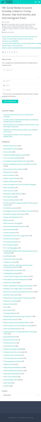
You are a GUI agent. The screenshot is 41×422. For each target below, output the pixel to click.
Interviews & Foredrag (10, 239)
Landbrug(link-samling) (10, 273)
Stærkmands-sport (9, 346)
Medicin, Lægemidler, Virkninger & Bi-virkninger (17, 286)
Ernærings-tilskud (8, 197)
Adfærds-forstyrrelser (9, 24)
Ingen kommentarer (9, 32)
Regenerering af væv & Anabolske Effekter (16, 322)
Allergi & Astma (8, 152)
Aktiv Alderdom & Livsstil (10, 149)
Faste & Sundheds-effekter (11, 200)
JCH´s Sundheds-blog (9, 245)
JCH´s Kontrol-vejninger (10, 242)
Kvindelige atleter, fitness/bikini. (13, 270)
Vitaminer (6, 386)
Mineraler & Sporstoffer (10, 295)
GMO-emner (7, 220)
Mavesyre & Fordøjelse (10, 282)
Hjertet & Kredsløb (9, 229)
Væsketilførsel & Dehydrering (12, 374)
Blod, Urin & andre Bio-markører (13, 169)
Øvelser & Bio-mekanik (10, 319)
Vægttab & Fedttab (9, 364)
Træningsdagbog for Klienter (12, 361)
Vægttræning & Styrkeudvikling (12, 370)
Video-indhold (7, 383)
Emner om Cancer (8, 191)
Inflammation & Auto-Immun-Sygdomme (15, 236)
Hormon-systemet (8, 232)
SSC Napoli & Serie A (9, 343)
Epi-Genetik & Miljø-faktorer (11, 194)
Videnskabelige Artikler (10, 380)
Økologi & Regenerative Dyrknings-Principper (17, 316)
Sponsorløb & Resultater (10, 340)
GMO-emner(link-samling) (11, 223)
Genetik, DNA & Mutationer (11, 217)
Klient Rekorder (8, 256)
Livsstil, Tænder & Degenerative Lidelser (17, 26)
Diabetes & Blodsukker (10, 181)
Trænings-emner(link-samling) (12, 358)
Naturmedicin (7, 310)
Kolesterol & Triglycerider (11, 259)
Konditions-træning (9, 262)
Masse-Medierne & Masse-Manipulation (17, 26)
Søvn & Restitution (9, 337)
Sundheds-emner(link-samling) (21, 28)
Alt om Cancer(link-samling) (11, 158)
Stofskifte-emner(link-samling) (12, 349)
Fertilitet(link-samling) (10, 208)
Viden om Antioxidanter (10, 377)
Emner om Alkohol (9, 188)
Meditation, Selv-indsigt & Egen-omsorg (15, 289)
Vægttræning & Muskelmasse (12, 367)
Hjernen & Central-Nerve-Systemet (14, 226)
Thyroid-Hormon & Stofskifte (12, 355)
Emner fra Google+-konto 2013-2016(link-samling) (18, 184)
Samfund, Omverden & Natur (12, 329)
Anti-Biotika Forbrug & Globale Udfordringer (16, 161)
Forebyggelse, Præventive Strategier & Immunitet (18, 211)
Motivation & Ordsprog (10, 301)
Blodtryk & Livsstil (8, 172)
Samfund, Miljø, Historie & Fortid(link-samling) (17, 325)
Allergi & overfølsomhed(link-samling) (14, 155)
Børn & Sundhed (20, 24)
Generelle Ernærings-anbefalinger (13, 214)
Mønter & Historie (8, 304)
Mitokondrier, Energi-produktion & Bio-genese (17, 298)
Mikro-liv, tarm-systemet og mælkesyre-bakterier (18, 292)
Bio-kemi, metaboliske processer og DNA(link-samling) (19, 164)
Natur (5, 307)
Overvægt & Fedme (9, 313)
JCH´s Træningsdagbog (10, 248)
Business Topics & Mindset (11, 178)
